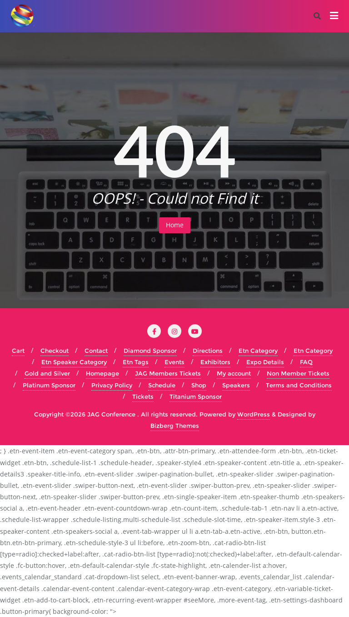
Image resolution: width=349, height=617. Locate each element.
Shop (198, 385)
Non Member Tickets (298, 373)
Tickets (143, 396)
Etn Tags (136, 362)
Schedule (161, 385)
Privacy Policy (111, 385)
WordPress (253, 414)
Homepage (102, 373)
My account (234, 373)
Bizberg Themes (174, 425)
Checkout (54, 350)
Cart (18, 350)
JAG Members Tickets (168, 373)
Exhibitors (215, 362)
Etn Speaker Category (74, 362)
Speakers (236, 385)
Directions (208, 350)
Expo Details (265, 362)
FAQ (306, 362)
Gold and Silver (47, 373)
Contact (96, 350)
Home (175, 225)
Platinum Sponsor (49, 385)
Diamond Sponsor (150, 350)
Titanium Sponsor (196, 396)
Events (174, 362)
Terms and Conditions (299, 385)
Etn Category (258, 350)
